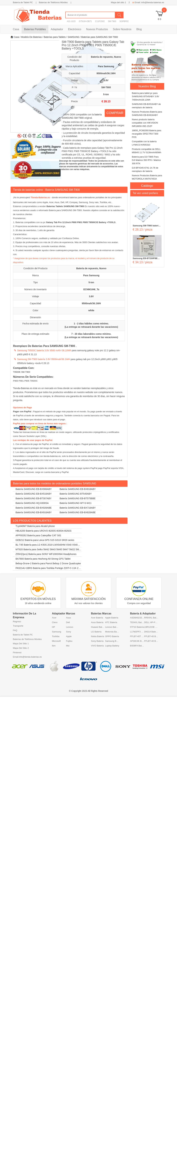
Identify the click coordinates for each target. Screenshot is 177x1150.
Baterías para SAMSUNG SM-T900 (99, 37)
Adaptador (57, 29)
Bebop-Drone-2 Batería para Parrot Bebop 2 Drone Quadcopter (48, 563)
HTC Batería (111, 622)
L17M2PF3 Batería (137, 631)
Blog (139, 29)
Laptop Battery (112, 645)
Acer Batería (97, 617)
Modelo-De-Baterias (31, 37)
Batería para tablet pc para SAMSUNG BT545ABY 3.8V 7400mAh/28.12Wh (145, 96)
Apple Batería (111, 617)
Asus (68, 617)
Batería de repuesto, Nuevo (91, 268)
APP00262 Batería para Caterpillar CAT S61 (38, 535)
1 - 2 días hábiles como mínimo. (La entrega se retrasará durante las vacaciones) (91, 325)
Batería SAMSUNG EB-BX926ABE (34, 507)
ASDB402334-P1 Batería (137, 617)
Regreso (17, 621)
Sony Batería (97, 641)
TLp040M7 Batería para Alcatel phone (35, 526)
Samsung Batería (112, 641)
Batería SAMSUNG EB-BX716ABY (78, 507)
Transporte (18, 626)
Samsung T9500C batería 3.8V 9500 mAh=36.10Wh (44, 350)
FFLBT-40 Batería (151, 636)
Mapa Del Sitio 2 (21, 648)
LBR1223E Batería (151, 627)
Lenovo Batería (112, 627)
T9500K (17, 372)
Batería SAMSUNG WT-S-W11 (76, 503)
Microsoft (56, 641)
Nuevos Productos (97, 29)
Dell (68, 622)
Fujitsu (69, 641)
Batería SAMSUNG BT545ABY (76, 493)
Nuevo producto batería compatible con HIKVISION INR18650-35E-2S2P (145, 122)
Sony (68, 631)
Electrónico (74, 29)
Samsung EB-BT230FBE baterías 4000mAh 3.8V (145, 258)
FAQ (15, 630)
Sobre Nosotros (122, 29)
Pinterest (17, 652)
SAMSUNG (73, 37)
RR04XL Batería (151, 617)
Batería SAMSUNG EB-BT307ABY (34, 498)
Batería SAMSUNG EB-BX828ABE (78, 512)
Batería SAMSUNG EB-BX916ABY (34, 512)
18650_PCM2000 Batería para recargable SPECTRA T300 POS (146, 133)
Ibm (54, 645)
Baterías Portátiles (35, 29)
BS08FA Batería (137, 645)
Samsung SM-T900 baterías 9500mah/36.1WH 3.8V (147, 225)
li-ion (91, 282)
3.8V (91, 296)
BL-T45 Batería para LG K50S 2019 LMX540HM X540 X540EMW (47, 545)
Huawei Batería (98, 627)
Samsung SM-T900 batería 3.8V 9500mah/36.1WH (43, 359)
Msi (67, 645)
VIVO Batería (97, 645)
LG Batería (96, 631)
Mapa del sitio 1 (118, 2)
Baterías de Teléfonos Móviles (53, 2)
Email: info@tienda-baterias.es (148, 2)
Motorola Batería (112, 631)
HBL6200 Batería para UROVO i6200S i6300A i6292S (43, 530)
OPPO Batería (112, 636)
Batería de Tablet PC (23, 2)
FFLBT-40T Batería (137, 636)
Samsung (56, 631)
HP (53, 627)
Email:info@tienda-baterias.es (27, 657)
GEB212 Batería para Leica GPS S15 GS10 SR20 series (45, 540)
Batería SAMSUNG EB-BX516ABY (34, 493)
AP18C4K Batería (137, 641)
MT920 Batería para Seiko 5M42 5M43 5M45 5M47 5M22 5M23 (46, 550)
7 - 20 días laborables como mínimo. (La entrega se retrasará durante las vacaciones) (91, 336)
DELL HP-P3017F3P (151, 622)
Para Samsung (91, 275)
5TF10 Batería (137, 627)
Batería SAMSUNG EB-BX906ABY (34, 489)
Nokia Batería (97, 636)
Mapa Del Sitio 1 (21, 643)
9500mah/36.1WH (91, 303)
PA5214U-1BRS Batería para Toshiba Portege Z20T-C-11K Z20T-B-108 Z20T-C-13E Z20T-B (47, 569)
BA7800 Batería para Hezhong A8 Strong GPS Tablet (43, 558)
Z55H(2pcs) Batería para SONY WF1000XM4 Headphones (46, 554)
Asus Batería (97, 622)
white (91, 310)
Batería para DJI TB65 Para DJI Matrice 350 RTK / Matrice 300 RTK (146, 160)
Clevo (55, 622)
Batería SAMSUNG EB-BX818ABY (78, 489)
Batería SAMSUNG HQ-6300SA (32, 503)
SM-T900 (25, 372)
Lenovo (69, 627)
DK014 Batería (151, 631)
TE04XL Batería (137, 622)
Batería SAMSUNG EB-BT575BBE (78, 498)
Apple (69, 636)
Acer (54, 617)
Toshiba (55, 636)
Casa (16, 29)
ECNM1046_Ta (91, 289)
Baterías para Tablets (55, 37)
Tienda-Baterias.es (40, 197)
